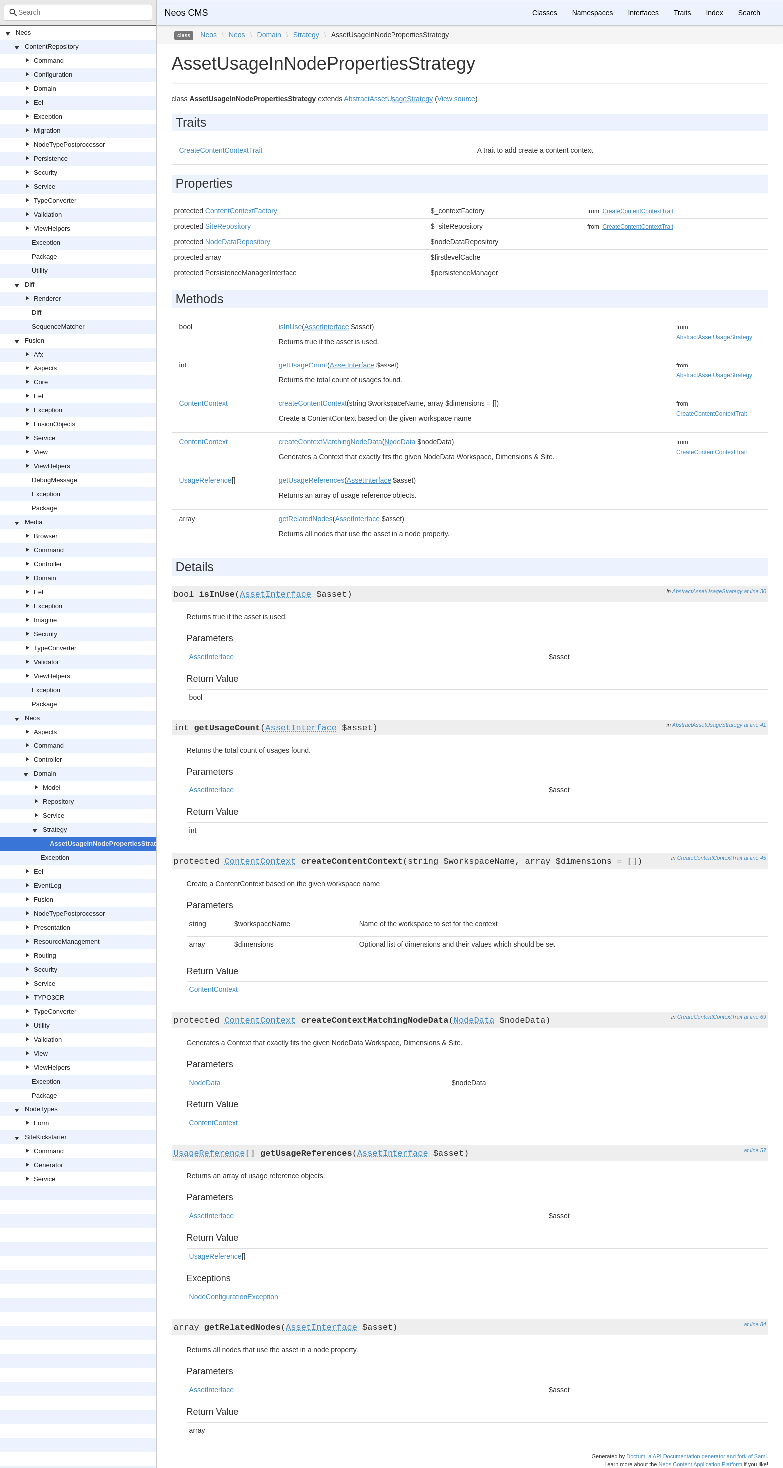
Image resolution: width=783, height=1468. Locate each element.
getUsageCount (303, 365)
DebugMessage (54, 480)
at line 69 (755, 1017)
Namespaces (592, 13)
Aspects (45, 368)
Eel (38, 102)
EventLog (47, 885)
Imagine (45, 620)
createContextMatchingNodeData (330, 442)
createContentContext (313, 403)
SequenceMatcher (58, 326)
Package (44, 256)
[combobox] (78, 12)
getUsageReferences (312, 480)
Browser (46, 536)
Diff (29, 284)
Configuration (53, 74)
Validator (46, 662)
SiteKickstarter (46, 1137)
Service (44, 186)
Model (51, 787)
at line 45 (755, 858)
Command (49, 60)
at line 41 (755, 725)
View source (456, 99)
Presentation (52, 927)
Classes (544, 13)
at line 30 (755, 591)
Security (45, 172)
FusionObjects (54, 424)
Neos (23, 32)
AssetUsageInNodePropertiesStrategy (108, 843)
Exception (48, 116)
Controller (48, 564)
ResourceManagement (67, 941)
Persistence (51, 158)
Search (749, 13)
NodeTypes (41, 1109)
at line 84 (755, 1324)
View (41, 452)
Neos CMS (186, 13)
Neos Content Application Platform (700, 1464)
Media (33, 522)
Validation (48, 214)
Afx (38, 354)
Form (41, 1123)
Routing (45, 955)
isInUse (290, 327)
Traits (682, 13)
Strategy (55, 829)
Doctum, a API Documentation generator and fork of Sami (696, 1456)
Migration (47, 130)
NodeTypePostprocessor (69, 144)
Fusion (34, 340)
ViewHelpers (52, 228)
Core (41, 382)
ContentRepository (52, 46)
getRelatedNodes (306, 519)
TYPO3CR (49, 997)
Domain (45, 88)
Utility (40, 270)
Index (714, 13)
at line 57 (755, 1150)
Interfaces (643, 13)
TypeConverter (55, 200)
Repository (58, 801)
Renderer (47, 298)
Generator (48, 1165)
